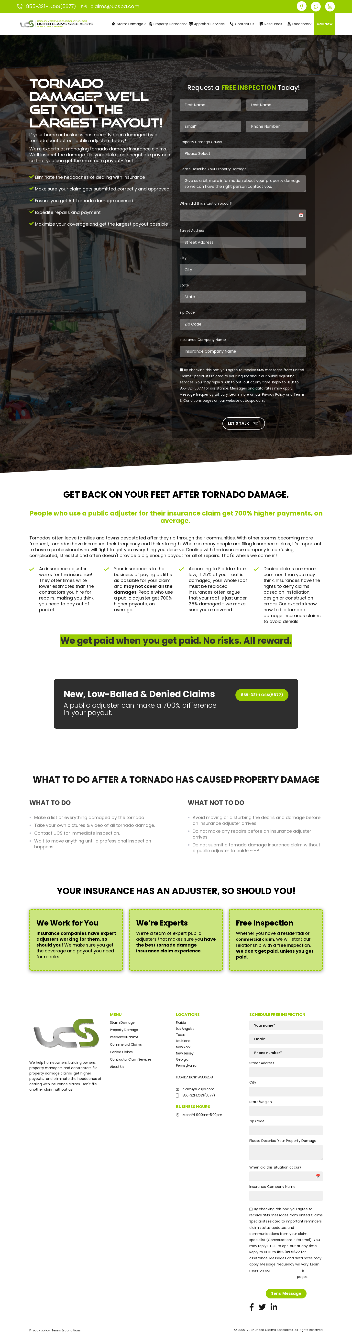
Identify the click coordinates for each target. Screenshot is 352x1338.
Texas (180, 1034)
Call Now (324, 23)
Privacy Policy (286, 1270)
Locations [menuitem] (298, 23)
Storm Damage (122, 1022)
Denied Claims (121, 1052)
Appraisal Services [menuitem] (207, 23)
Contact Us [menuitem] (242, 23)
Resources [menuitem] (271, 23)
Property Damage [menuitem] (166, 23)
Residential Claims (124, 1037)
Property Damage (124, 1029)
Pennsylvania (186, 1065)
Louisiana (183, 1040)
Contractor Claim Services (130, 1059)
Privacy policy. (40, 1330)
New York (183, 1047)
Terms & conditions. (66, 1330)
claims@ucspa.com (195, 1089)
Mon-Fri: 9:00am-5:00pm (199, 1114)
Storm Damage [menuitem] (127, 23)
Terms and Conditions (272, 1277)
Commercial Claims (126, 1044)
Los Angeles (185, 1028)
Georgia (182, 1059)
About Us (117, 1066)
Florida (181, 1022)
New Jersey (185, 1053)
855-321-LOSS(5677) (262, 695)
